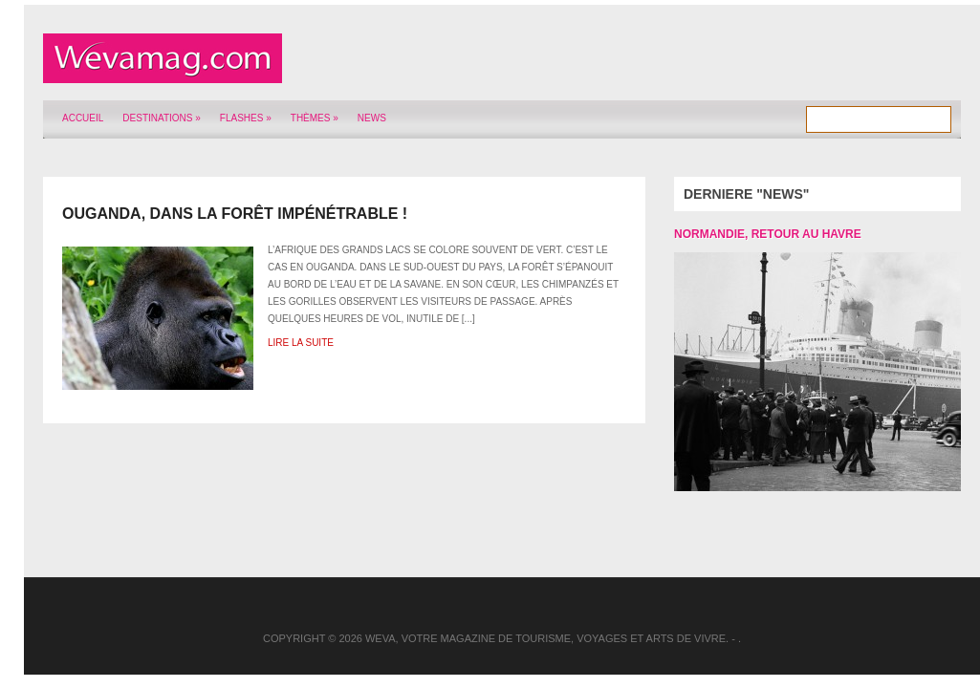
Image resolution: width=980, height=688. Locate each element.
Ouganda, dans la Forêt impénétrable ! (234, 213)
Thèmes (314, 118)
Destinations (161, 118)
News (372, 118)
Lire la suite (301, 342)
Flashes (246, 118)
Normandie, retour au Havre (767, 234)
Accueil (82, 118)
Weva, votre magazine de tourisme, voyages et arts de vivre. (547, 638)
